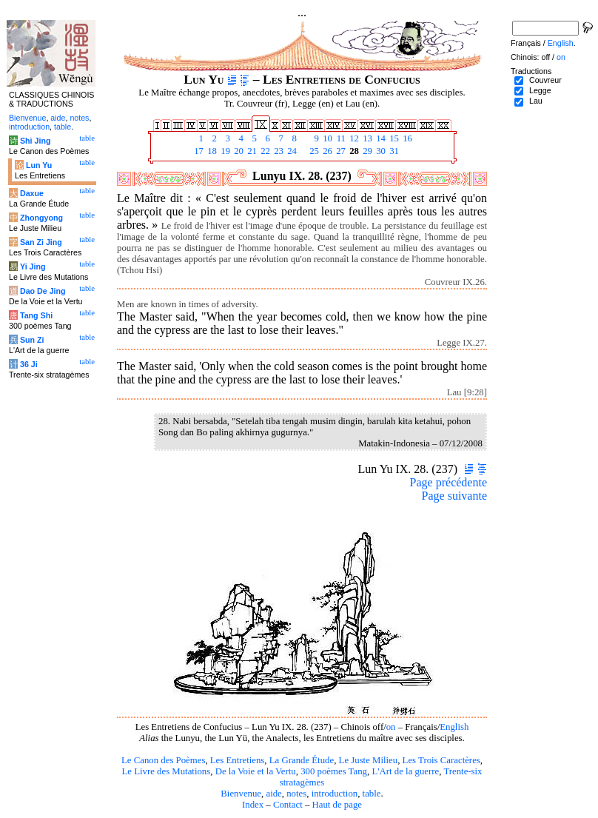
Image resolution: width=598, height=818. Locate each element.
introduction (335, 793)
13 (366, 138)
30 (380, 151)
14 (380, 138)
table (372, 793)
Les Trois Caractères (441, 760)
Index (252, 804)
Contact (288, 804)
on (391, 727)
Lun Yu (39, 165)
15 (393, 138)
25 (313, 151)
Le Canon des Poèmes (163, 760)
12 (353, 138)
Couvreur (545, 80)
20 (237, 151)
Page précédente (448, 482)
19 (224, 151)
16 (406, 138)
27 (340, 151)
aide (273, 793)
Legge (540, 90)
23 (277, 151)
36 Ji (29, 364)
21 (251, 151)
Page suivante (454, 495)
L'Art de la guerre (405, 771)
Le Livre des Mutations (165, 771)
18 (211, 151)
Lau (535, 100)
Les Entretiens (237, 760)
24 (291, 151)
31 (393, 151)
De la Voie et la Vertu (255, 771)
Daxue (32, 193)
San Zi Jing (41, 242)
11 (340, 138)
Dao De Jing (43, 290)
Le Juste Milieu (368, 760)
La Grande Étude (301, 760)
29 (366, 151)
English (454, 727)
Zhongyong (41, 217)
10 (326, 138)
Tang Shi (36, 315)
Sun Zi (32, 339)
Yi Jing (33, 266)
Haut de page (337, 804)
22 (264, 151)
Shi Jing (35, 140)
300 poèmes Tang (333, 771)
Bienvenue (241, 793)
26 (326, 151)
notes (296, 793)
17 (198, 151)
